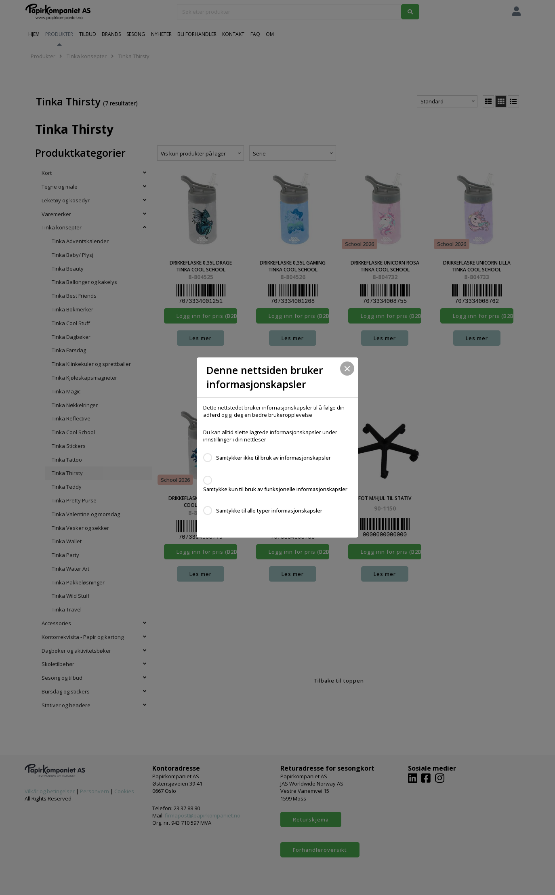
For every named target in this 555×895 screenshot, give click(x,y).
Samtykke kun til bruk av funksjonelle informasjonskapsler (275, 489)
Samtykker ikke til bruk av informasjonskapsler (273, 457)
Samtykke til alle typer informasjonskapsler (269, 510)
